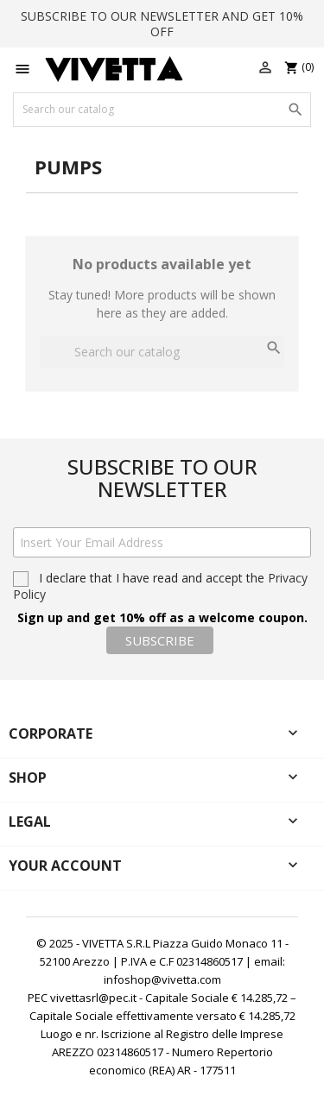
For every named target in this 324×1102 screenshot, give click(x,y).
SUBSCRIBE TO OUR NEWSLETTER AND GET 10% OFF (162, 24)
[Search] (162, 110)
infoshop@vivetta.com (162, 979)
